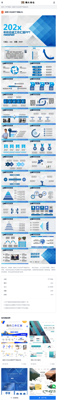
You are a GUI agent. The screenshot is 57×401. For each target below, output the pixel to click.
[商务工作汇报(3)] (43, 339)
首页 (2, 7)
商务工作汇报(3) (36, 360)
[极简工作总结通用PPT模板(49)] (14, 339)
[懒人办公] (27, 2)
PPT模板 (8, 7)
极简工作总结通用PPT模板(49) (12, 360)
